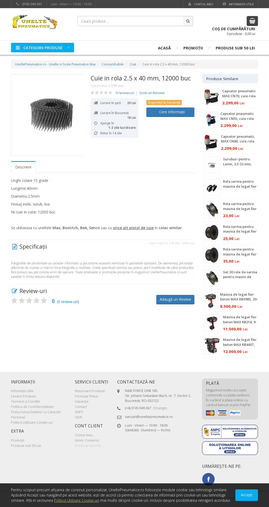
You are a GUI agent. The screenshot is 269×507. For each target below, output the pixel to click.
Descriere (23, 167)
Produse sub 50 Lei (235, 47)
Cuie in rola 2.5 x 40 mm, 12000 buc (141, 78)
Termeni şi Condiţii (25, 401)
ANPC (79, 411)
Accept (246, 494)
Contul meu (200, 4)
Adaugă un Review (175, 299)
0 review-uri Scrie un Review (140, 92)
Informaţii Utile (238, 4)
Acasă (164, 47)
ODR (78, 417)
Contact (81, 406)
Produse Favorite (88, 445)
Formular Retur (86, 396)
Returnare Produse (90, 390)
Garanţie (82, 401)
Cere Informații (170, 111)
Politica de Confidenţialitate (32, 406)
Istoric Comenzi (87, 440)
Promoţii (193, 47)
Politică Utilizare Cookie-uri (32, 422)
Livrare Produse (23, 396)
